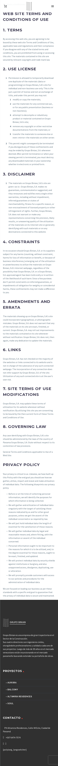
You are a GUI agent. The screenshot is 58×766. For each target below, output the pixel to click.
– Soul (9, 703)
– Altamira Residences (19, 696)
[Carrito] (5, 6)
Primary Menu (52, 6)
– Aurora (11, 683)
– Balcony (12, 689)
